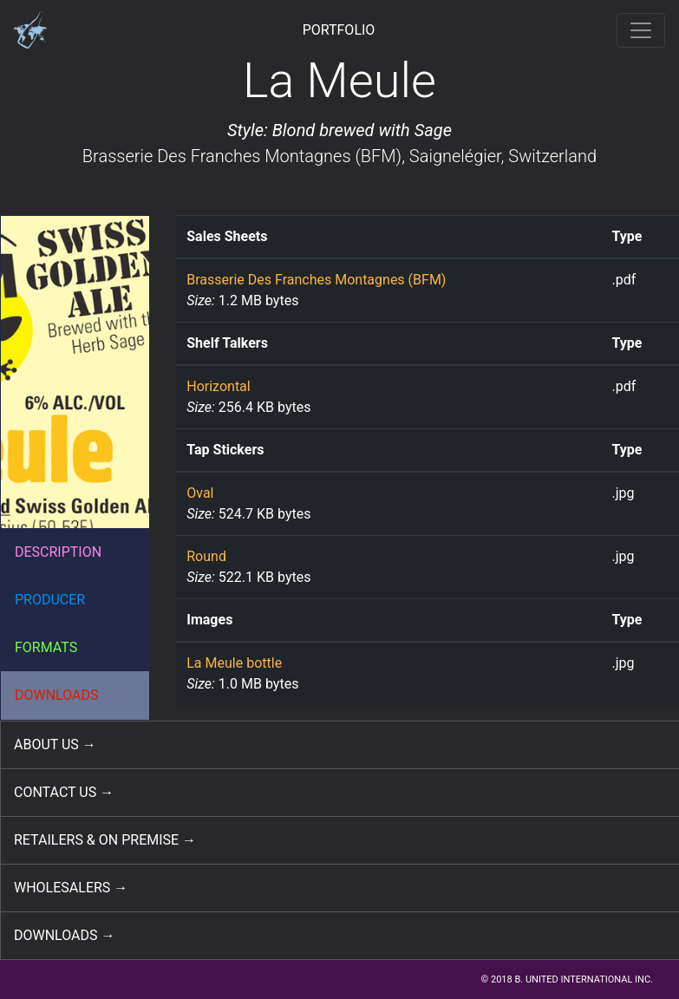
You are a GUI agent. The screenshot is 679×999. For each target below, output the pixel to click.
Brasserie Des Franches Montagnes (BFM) (242, 156)
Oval (199, 493)
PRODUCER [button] (50, 599)
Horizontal (218, 386)
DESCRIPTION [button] (58, 552)
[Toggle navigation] (641, 30)
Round (206, 556)
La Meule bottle (234, 663)
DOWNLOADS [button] (57, 695)
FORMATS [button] (46, 647)
